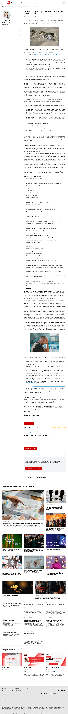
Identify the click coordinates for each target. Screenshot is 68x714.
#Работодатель (56, 432)
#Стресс (32, 432)
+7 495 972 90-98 (61, 690)
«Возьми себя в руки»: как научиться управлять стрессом (48, 54)
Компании (4, 694)
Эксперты (4, 697)
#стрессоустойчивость (40, 432)
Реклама (26, 690)
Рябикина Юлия (7, 23)
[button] (63, 2)
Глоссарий (27, 692)
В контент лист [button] (29, 423)
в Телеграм (29, 468)
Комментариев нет (56, 16)
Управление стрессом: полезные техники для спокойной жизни (49, 385)
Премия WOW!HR (16, 688)
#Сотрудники (49, 432)
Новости (4, 688)
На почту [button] (38, 468)
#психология (26, 432)
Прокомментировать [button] (30, 448)
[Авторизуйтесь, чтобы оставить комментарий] (45, 442)
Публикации (5, 690)
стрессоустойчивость (29, 22)
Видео (3, 692)
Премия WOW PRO (16, 690)
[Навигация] (3, 2)
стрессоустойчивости (54, 294)
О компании (27, 688)
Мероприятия (5, 699)
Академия (14, 692)
